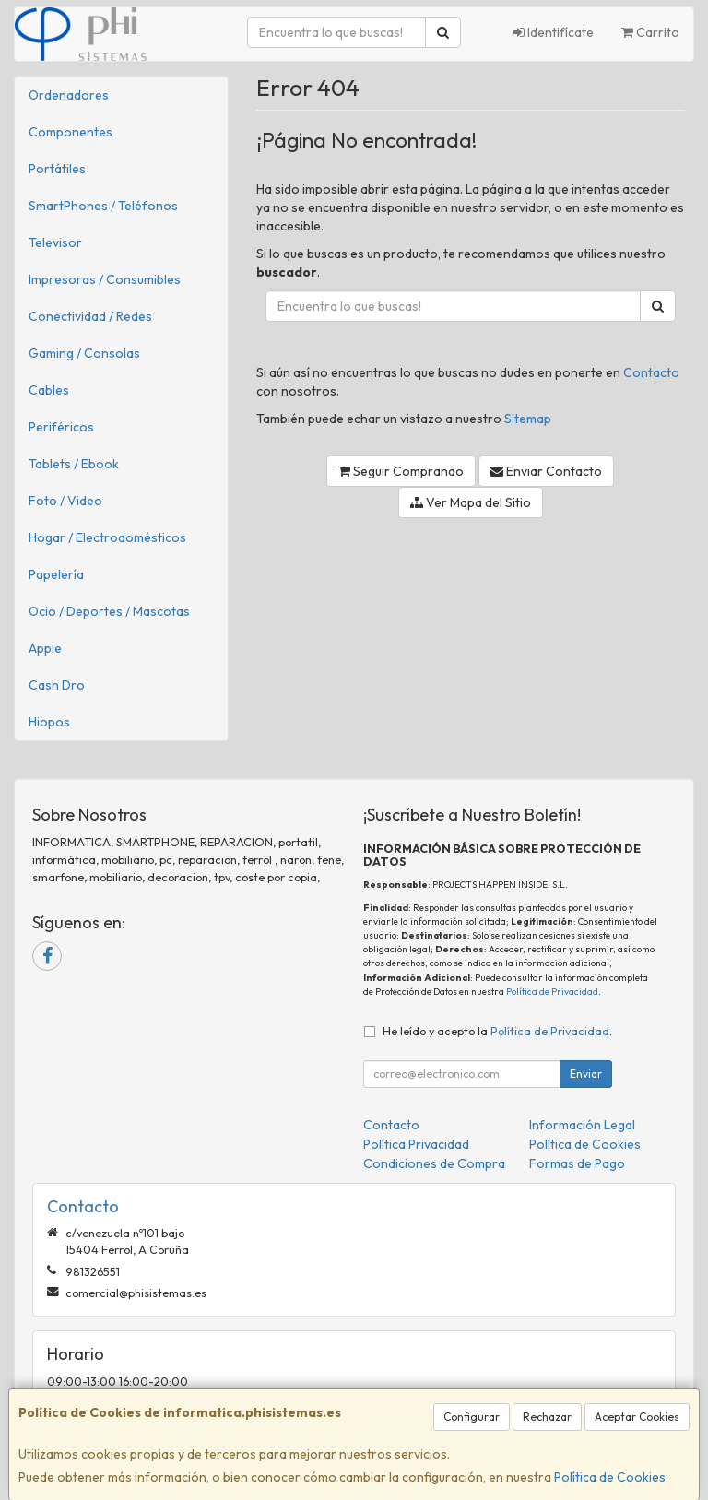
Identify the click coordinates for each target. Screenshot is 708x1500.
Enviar (586, 1074)
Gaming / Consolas (84, 353)
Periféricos (61, 427)
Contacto (651, 372)
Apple (45, 648)
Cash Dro (57, 685)
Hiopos (49, 722)
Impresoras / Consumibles (105, 279)
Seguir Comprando (401, 471)
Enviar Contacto (546, 471)
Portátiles (57, 168)
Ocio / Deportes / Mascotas (109, 611)
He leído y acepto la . (497, 1030)
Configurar (471, 1416)
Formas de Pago (577, 1163)
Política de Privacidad (552, 992)
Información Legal (582, 1124)
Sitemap (527, 418)
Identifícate (553, 32)
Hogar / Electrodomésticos (107, 537)
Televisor (55, 242)
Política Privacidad (416, 1144)
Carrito (650, 32)
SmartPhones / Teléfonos (103, 205)
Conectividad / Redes (90, 316)
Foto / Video (65, 500)
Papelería (56, 574)
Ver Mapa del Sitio (470, 502)
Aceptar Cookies (637, 1416)
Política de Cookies (610, 1477)
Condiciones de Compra (434, 1163)
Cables (49, 390)
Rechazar (547, 1416)
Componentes (70, 132)
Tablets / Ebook (74, 463)
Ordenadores (69, 95)
